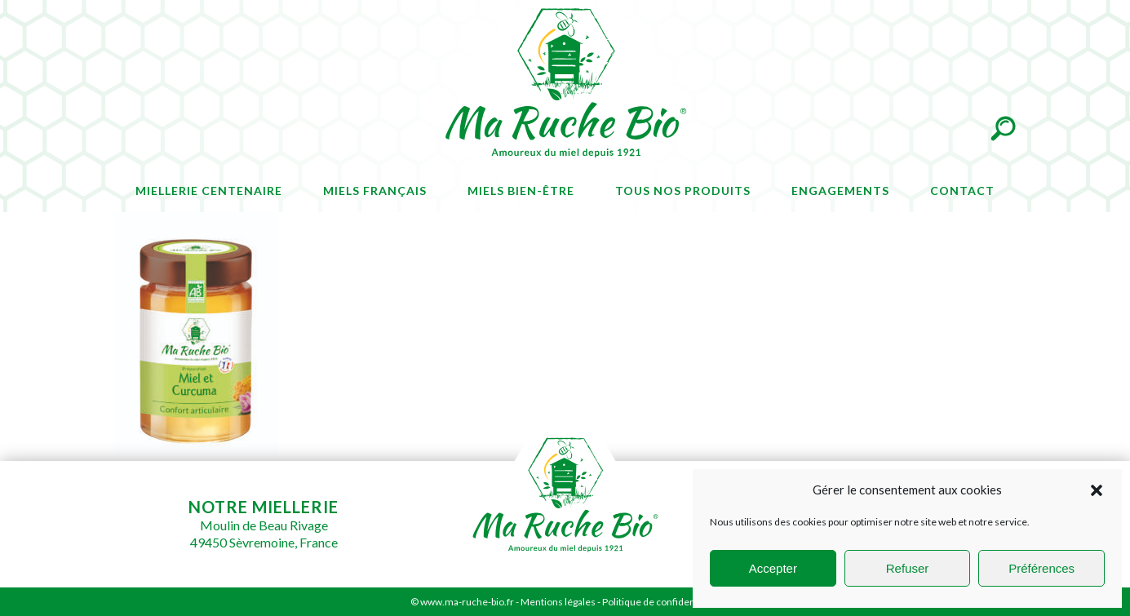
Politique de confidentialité (661, 602)
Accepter (773, 568)
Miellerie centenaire (208, 190)
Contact (962, 190)
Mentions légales (558, 602)
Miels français (375, 190)
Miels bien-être (521, 190)
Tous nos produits (683, 190)
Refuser (907, 568)
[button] (1096, 490)
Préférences (1041, 568)
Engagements (840, 190)
